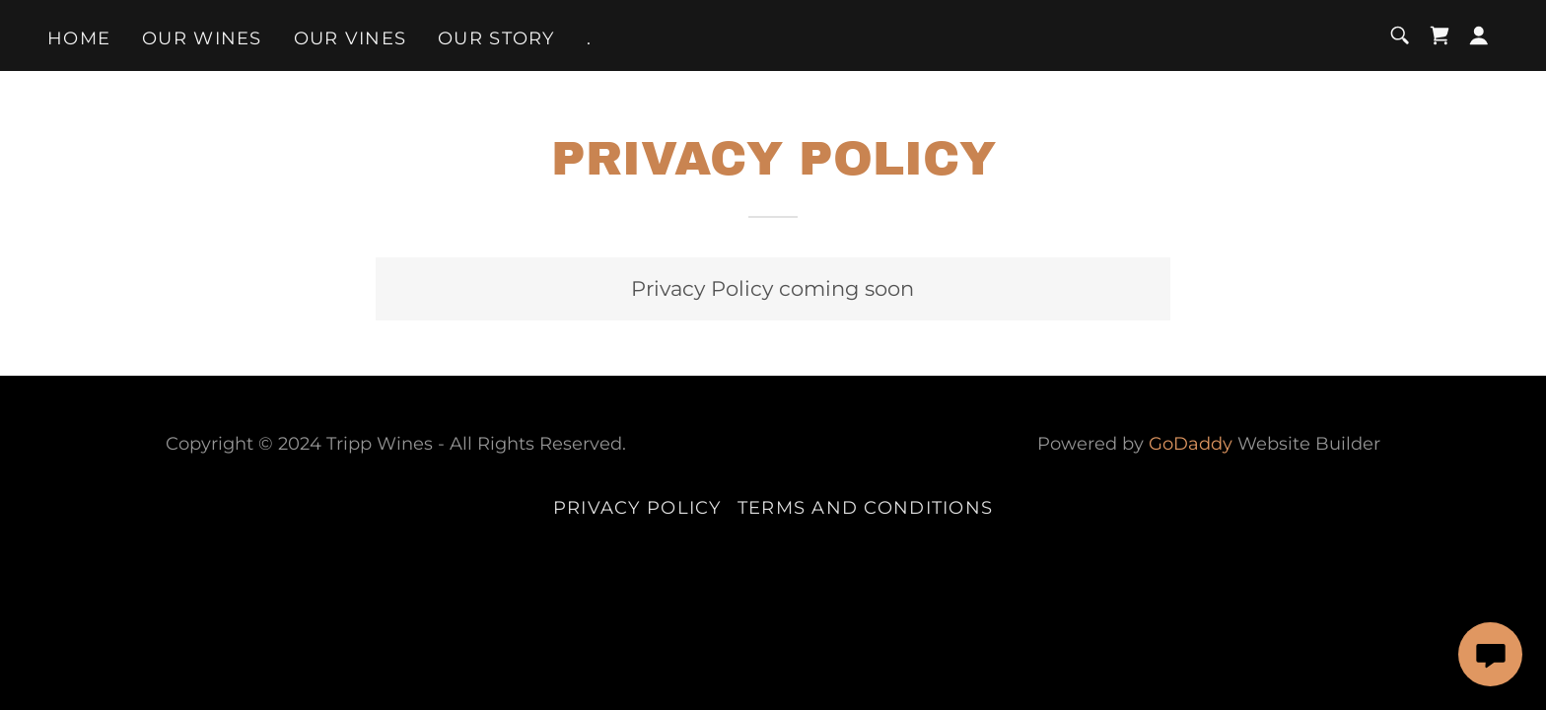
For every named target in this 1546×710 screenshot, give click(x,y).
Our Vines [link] (350, 38)
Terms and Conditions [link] (866, 508)
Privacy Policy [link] (637, 508)
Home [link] (78, 38)
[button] (1479, 35)
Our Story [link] (496, 38)
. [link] (589, 38)
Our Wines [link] (202, 38)
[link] (1439, 35)
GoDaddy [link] (1190, 444)
